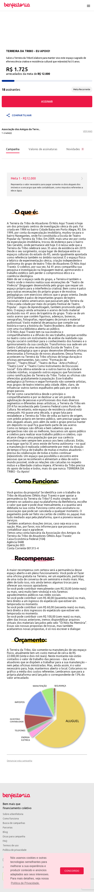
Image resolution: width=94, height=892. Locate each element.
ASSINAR (47, 101)
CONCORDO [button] (72, 870)
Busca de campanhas (14, 823)
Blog (5, 832)
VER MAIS (87, 131)
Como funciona (11, 818)
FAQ (5, 841)
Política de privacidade (15, 850)
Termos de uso (11, 845)
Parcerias (8, 827)
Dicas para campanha (14, 836)
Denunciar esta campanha (19, 761)
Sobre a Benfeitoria (13, 814)
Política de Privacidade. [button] (25, 883)
